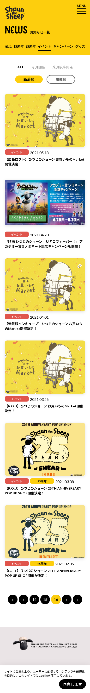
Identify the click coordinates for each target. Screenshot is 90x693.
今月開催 (38, 67)
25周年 (31, 46)
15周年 (19, 46)
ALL (8, 46)
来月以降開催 (63, 67)
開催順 (60, 79)
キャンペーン (63, 46)
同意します (72, 684)
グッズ (80, 46)
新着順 (29, 79)
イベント (44, 46)
